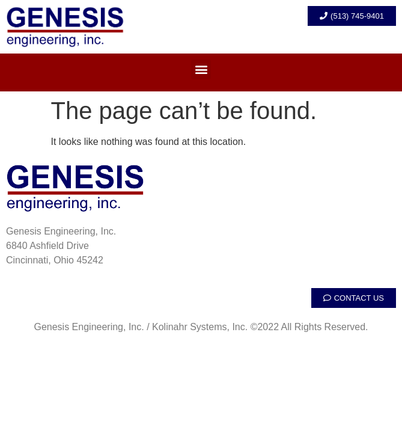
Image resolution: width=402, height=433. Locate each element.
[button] (201, 69)
